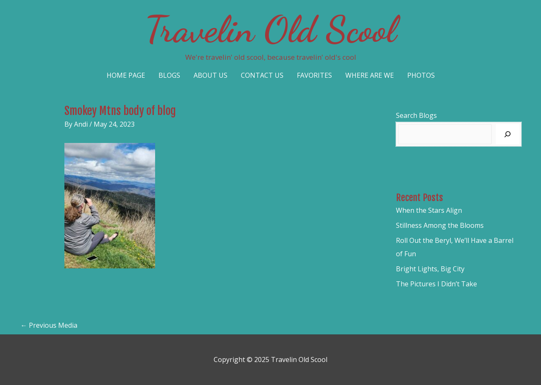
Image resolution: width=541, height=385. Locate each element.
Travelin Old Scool (270, 29)
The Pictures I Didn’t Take (436, 283)
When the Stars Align (429, 210)
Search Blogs (416, 115)
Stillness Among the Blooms (440, 225)
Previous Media (48, 325)
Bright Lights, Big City (430, 268)
